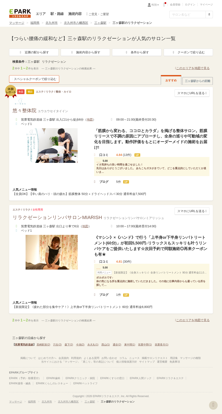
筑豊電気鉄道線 (24, 344)
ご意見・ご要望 (97, 14)
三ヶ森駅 (100, 23)
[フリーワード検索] (187, 14)
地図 (90, 119)
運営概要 (162, 361)
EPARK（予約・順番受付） (25, 378)
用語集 (174, 358)
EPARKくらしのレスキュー (52, 383)
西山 (105, 344)
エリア (41, 14)
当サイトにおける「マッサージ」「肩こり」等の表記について (77, 361)
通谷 (117, 344)
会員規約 (64, 358)
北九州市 (52, 23)
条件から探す (137, 52)
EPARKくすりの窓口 (112, 378)
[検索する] (209, 14)
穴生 (57, 344)
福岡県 (34, 23)
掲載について (28, 358)
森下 (69, 344)
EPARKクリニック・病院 (80, 378)
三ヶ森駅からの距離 (197, 81)
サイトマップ (147, 361)
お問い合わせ (109, 358)
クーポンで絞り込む (188, 52)
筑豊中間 (145, 344)
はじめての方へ (47, 358)
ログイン (190, 4)
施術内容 (75, 14)
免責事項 (175, 361)
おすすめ (171, 80)
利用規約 (76, 358)
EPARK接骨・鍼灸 (20, 383)
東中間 (129, 344)
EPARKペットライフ (85, 383)
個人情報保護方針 (126, 361)
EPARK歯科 (53, 378)
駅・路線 (57, 14)
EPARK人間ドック (141, 378)
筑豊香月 (161, 344)
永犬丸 (92, 344)
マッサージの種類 (190, 358)
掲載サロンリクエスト (155, 358)
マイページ (206, 4)
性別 (155, 4)
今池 (80, 344)
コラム (123, 358)
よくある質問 (91, 358)
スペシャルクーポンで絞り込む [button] (34, 79)
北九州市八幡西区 (76, 23)
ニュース (134, 358)
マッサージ (16, 23)
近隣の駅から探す (34, 52)
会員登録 (175, 4)
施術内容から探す (85, 52)
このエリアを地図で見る (192, 68)
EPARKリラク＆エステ (20, 13)
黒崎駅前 (43, 344)
